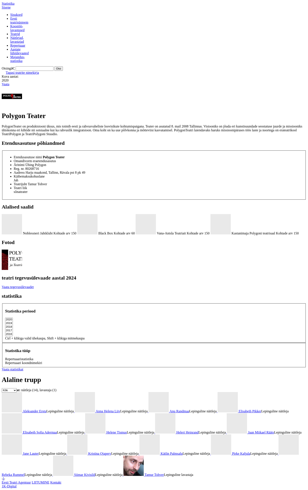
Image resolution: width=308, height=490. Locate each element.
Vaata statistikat (12, 369)
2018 (9, 327)
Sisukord (16, 14)
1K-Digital (9, 486)
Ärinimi (19, 165)
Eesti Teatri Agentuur (16, 482)
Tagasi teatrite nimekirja (22, 72)
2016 (9, 334)
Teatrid (15, 34)
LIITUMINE (40, 482)
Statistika (8, 3)
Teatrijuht (20, 184)
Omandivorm (23, 161)
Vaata (5, 84)
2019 (9, 323)
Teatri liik (20, 188)
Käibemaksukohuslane (29, 176)
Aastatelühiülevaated (19, 51)
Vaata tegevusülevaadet (18, 287)
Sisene (6, 7)
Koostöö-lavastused (17, 28)
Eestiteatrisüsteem (19, 20)
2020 (9, 319)
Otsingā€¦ (8, 68)
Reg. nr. (19, 168)
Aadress (19, 172)
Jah (16, 180)
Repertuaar (17, 45)
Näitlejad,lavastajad (17, 39)
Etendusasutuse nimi (28, 157)
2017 (9, 330)
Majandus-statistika (17, 59)
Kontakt (55, 482)
